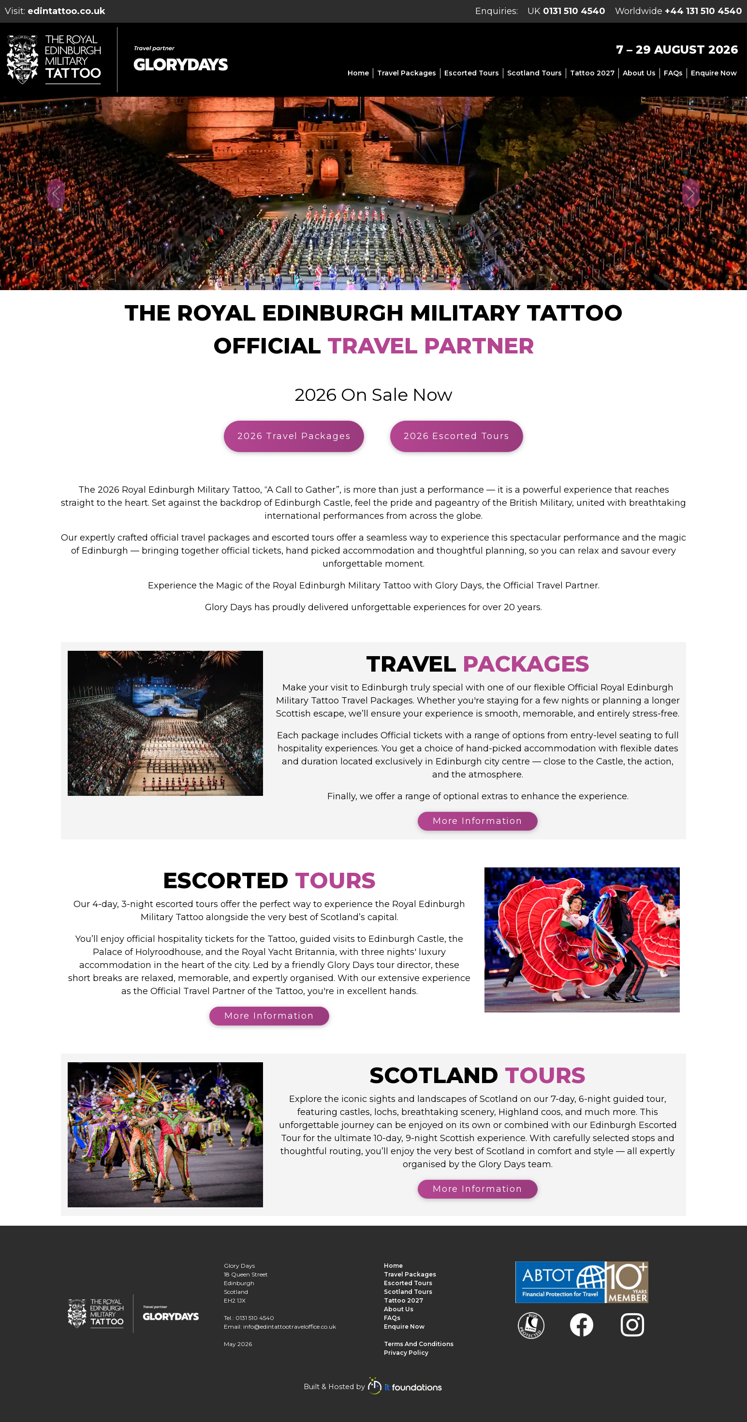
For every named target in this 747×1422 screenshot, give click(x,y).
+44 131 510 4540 (703, 11)
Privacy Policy (406, 1352)
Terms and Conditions (419, 1344)
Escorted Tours (471, 73)
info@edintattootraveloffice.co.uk (289, 1326)
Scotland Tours (534, 73)
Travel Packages (406, 73)
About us (639, 73)
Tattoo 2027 (592, 73)
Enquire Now (714, 73)
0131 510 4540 (574, 11)
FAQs (673, 73)
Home (358, 73)
